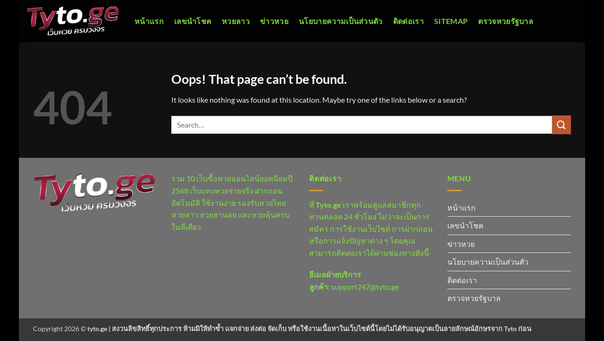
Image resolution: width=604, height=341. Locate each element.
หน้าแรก (149, 20)
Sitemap (451, 20)
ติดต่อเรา (408, 20)
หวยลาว (236, 20)
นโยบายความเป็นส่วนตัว (341, 20)
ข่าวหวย (274, 20)
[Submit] (561, 124)
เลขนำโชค (192, 20)
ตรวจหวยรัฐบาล (505, 20)
